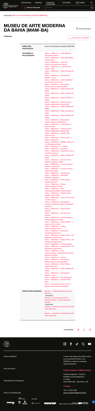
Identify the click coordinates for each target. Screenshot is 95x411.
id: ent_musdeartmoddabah (83, 28)
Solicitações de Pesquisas (14, 381)
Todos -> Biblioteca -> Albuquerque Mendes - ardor (57, 77)
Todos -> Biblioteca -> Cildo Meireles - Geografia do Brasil (58, 54)
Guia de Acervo (9, 369)
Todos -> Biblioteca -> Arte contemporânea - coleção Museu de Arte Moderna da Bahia (59, 253)
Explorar (80, 3)
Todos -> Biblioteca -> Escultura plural (58, 277)
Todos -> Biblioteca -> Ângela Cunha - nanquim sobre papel (58, 194)
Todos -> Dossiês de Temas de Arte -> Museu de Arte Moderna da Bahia (58, 285)
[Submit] (92, 7)
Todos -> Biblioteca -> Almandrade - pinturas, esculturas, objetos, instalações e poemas (59, 204)
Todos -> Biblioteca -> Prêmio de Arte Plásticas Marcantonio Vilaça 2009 (58, 130)
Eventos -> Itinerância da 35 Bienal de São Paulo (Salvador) (59, 315)
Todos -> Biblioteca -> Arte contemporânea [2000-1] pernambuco (58, 190)
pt (92, 3)
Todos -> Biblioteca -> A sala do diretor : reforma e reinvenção (59, 165)
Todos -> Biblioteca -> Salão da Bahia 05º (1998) (59, 117)
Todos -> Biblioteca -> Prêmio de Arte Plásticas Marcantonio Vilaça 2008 (58, 103)
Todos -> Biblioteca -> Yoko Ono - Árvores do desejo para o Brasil (57, 63)
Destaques (26, 3)
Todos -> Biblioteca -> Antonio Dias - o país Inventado (58, 125)
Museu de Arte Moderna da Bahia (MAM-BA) (29, 15)
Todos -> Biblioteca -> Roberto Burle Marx (58, 281)
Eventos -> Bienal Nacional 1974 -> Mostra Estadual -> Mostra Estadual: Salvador (58, 300)
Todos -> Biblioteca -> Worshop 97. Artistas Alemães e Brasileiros (57, 121)
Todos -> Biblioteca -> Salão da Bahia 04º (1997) (59, 112)
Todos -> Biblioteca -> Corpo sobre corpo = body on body (59, 199)
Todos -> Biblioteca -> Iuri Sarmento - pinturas (58, 214)
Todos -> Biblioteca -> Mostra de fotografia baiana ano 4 (56, 232)
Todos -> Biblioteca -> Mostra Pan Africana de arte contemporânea (57, 86)
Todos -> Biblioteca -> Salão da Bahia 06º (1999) (59, 157)
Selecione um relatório (79, 38)
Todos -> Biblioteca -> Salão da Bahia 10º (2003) (59, 94)
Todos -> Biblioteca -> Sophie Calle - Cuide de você (58, 134)
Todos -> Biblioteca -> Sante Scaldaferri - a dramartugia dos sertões (59, 219)
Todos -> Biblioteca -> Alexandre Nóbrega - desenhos (56, 177)
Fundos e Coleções (50, 3)
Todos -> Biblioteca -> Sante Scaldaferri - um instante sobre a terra (59, 81)
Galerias (67, 3)
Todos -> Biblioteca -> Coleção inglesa (58, 244)
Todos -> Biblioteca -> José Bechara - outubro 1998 (58, 68)
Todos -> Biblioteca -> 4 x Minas (56, 146)
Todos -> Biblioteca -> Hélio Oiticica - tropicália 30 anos (58, 181)
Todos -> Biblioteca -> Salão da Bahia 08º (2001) (59, 90)
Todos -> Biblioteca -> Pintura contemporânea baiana (55, 228)
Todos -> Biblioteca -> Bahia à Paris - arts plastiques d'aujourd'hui (59, 236)
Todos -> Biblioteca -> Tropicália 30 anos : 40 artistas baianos (59, 152)
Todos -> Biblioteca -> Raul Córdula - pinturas (58, 210)
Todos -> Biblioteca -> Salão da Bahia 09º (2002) (59, 72)
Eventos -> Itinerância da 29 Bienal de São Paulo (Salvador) (59, 308)
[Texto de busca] (68, 7)
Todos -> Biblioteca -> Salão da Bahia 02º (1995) (59, 108)
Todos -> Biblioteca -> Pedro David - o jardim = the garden (58, 139)
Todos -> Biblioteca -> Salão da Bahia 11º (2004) (59, 99)
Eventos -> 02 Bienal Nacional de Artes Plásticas (58, 292)
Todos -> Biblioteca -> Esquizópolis (57, 173)
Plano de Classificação (12, 393)
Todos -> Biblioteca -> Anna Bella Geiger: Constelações (59, 59)
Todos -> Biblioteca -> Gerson (55, 257)
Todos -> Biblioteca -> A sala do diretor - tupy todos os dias (59, 170)
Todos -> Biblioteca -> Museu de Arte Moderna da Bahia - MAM (58, 161)
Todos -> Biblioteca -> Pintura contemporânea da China (55, 185)
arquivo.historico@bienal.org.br (74, 393)
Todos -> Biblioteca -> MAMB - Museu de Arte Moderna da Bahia (59, 143)
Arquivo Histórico (10, 356)
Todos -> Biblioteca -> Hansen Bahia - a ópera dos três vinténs (59, 223)
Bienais (38, 3)
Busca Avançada (32, 8)
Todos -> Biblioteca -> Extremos (56, 149)
